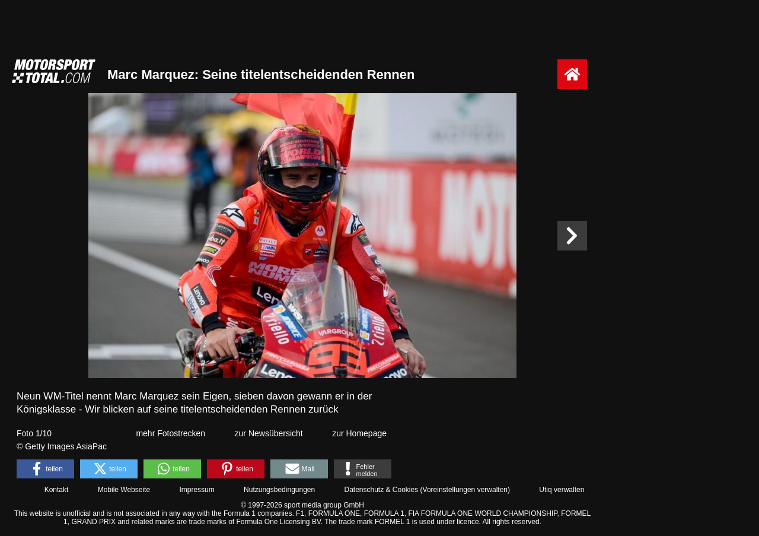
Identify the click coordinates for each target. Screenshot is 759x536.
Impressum (196, 490)
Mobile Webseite (124, 490)
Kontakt (56, 490)
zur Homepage (359, 433)
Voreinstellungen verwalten (465, 490)
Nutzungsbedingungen (279, 490)
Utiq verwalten (561, 490)
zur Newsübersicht (269, 433)
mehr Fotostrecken (170, 433)
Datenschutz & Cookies (381, 490)
